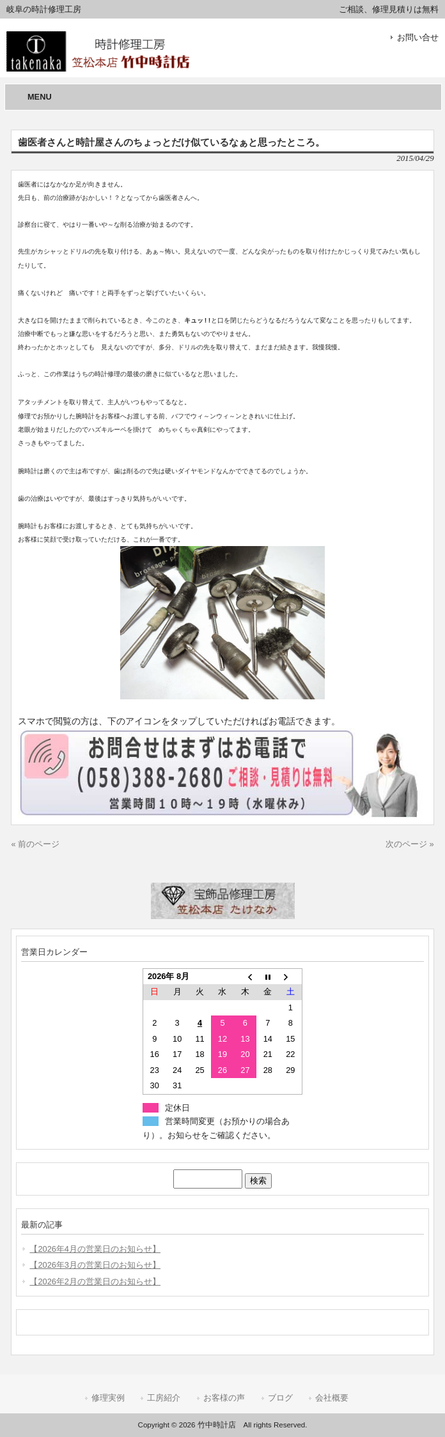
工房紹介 (163, 1398)
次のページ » (410, 844)
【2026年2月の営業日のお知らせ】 (94, 1281)
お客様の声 (224, 1398)
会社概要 (331, 1398)
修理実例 (108, 1398)
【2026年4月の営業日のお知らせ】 (94, 1249)
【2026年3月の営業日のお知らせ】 (94, 1265)
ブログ (280, 1398)
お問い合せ (418, 37)
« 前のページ (35, 844)
